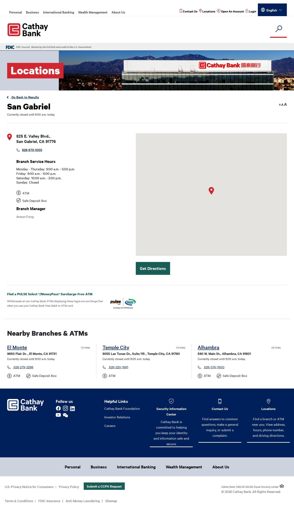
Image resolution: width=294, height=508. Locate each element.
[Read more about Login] (251, 11)
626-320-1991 (118, 367)
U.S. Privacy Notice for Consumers (29, 487)
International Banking (58, 12)
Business (32, 12)
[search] (278, 29)
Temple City (115, 347)
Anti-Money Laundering (83, 501)
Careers (109, 425)
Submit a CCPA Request (104, 486)
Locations (268, 408)
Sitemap (111, 501)
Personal (15, 12)
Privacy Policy (69, 487)
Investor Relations (117, 417)
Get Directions (153, 268)
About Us (118, 12)
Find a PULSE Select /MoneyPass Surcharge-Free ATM (53, 294)
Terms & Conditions (19, 501)
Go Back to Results (25, 97)
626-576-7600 (213, 367)
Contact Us (220, 408)
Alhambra (208, 347)
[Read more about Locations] (207, 11)
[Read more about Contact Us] (188, 11)
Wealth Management (92, 12)
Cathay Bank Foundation (122, 408)
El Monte (17, 347)
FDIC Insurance (49, 501)
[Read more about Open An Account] (230, 11)
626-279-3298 (23, 367)
